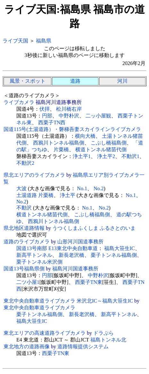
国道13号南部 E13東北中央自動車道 (57, 248)
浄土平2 (106, 156)
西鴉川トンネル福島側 (58, 142)
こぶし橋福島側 (109, 142)
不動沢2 (25, 163)
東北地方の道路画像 (27, 346)
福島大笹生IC (119, 248)
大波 (21, 188)
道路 (75, 81)
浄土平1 (82, 156)
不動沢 (24, 207)
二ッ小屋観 (98, 115)
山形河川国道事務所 (80, 241)
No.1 (82, 188)
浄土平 (67, 195)
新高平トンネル (34, 255)
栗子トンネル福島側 (114, 255)
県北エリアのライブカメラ (34, 175)
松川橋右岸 (69, 109)
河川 (122, 81)
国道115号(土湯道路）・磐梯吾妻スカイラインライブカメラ (72, 129)
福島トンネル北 (108, 339)
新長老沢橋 (71, 255)
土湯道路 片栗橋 (35, 195)
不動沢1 (130, 156)
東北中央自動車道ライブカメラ (39, 307)
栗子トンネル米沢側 (39, 262)
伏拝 (44, 109)
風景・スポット (28, 81)
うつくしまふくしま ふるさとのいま (94, 228)
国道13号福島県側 (24, 268)
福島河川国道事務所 (75, 268)
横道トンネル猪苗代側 (101, 149)
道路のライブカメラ (27, 241)
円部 (47, 115)
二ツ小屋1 (27, 282)
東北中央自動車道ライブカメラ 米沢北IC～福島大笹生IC (68, 301)
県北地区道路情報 (24, 228)
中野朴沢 (69, 115)
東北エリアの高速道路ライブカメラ (45, 333)
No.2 (99, 188)
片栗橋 (61, 149)
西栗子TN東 (88, 282)
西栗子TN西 (51, 122)
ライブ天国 (15, 40)
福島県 (43, 40)
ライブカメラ (19, 102)
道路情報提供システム (83, 346)
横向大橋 (85, 136)
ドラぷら (103, 333)
